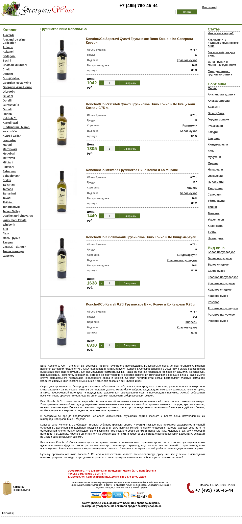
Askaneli (8, 51)
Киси (211, 150)
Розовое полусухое (221, 314)
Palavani (8, 166)
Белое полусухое (220, 258)
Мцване (192, 187)
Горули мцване (218, 119)
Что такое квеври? (221, 33)
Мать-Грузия (11, 238)
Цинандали (215, 238)
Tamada (8, 189)
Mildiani (8, 162)
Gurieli (7, 109)
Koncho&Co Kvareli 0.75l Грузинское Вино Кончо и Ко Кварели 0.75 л (140, 304)
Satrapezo (9, 171)
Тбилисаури (216, 200)
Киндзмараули (187, 254)
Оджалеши (215, 175)
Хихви (212, 232)
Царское (8, 255)
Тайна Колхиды (13, 251)
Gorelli (7, 100)
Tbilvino (8, 202)
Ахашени (214, 107)
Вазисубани (216, 113)
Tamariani (9, 193)
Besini (7, 60)
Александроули (219, 100)
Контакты (209, 7)
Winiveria (9, 224)
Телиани (213, 213)
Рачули (8, 242)
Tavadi (7, 198)
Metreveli (9, 158)
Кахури (213, 132)
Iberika (7, 113)
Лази (6, 233)
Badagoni (9, 56)
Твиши (212, 207)
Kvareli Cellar (12, 135)
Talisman (9, 184)
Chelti (6, 69)
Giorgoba (9, 91)
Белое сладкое (218, 264)
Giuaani (8, 96)
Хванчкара (215, 225)
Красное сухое (187, 60)
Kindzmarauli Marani (16, 127)
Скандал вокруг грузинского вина (220, 73)
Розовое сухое (218, 320)
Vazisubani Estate (14, 220)
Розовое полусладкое (223, 308)
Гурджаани (215, 125)
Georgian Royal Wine (17, 82)
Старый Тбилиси (14, 246)
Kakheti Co (10, 118)
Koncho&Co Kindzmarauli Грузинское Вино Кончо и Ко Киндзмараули (141, 237)
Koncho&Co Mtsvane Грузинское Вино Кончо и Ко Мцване (132, 170)
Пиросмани (215, 182)
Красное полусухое (221, 283)
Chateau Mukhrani (15, 65)
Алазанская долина (221, 94)
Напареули (215, 169)
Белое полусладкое (221, 252)
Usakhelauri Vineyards (18, 215)
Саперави (214, 194)
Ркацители (190, 125)
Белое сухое (188, 131)
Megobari (9, 153)
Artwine (8, 47)
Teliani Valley (11, 211)
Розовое (213, 302)
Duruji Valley (11, 78)
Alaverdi (8, 35)
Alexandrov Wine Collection (14, 41)
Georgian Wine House (17, 87)
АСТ (5, 229)
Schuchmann (11, 175)
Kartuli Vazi (10, 122)
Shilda (7, 180)
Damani (8, 73)
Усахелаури (216, 219)
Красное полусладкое (182, 260)
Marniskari (10, 149)
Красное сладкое (220, 289)
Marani (7, 144)
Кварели (191, 322)
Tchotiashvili (11, 206)
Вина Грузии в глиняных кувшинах (222, 63)
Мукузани (214, 157)
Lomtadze (9, 140)
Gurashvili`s (11, 105)
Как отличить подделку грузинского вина (223, 43)
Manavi (212, 88)
